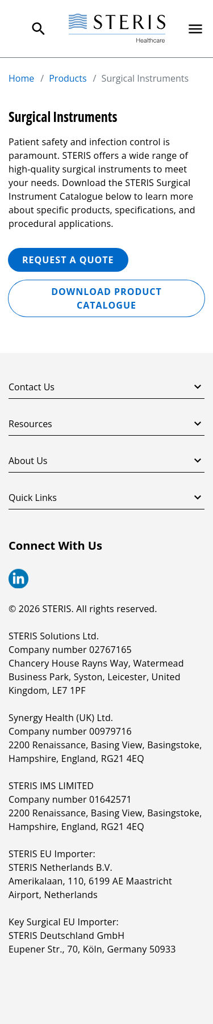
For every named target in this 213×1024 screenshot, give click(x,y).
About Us (106, 460)
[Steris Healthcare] (117, 29)
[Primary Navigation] (195, 29)
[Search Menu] (39, 29)
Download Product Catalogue (106, 298)
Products (67, 78)
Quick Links (106, 497)
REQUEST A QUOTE (68, 260)
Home (21, 78)
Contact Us (106, 387)
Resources (106, 424)
